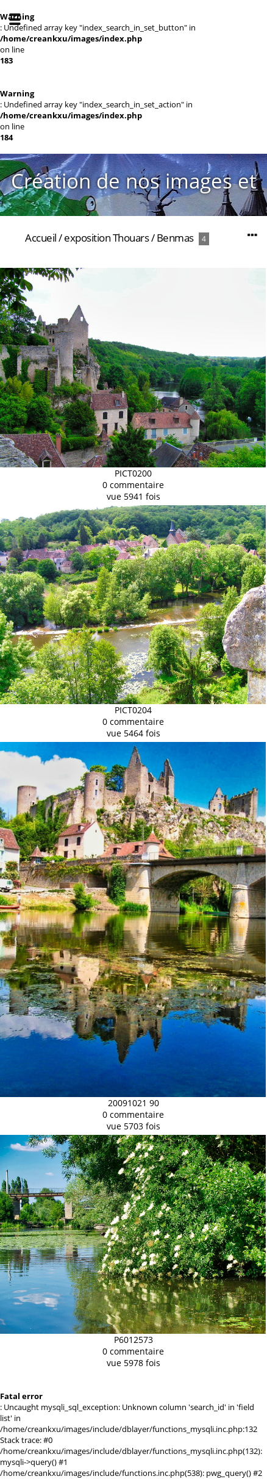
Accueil (41, 238)
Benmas (175, 238)
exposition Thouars (106, 238)
